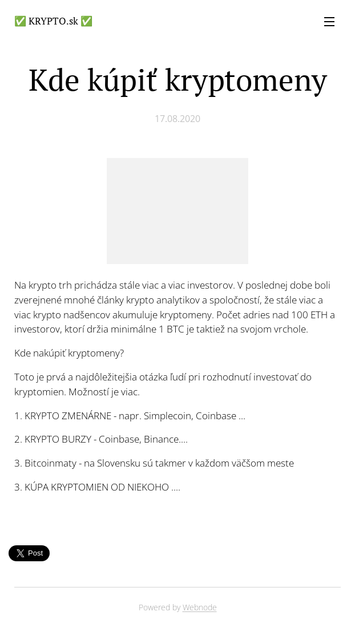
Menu (329, 21)
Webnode (200, 607)
